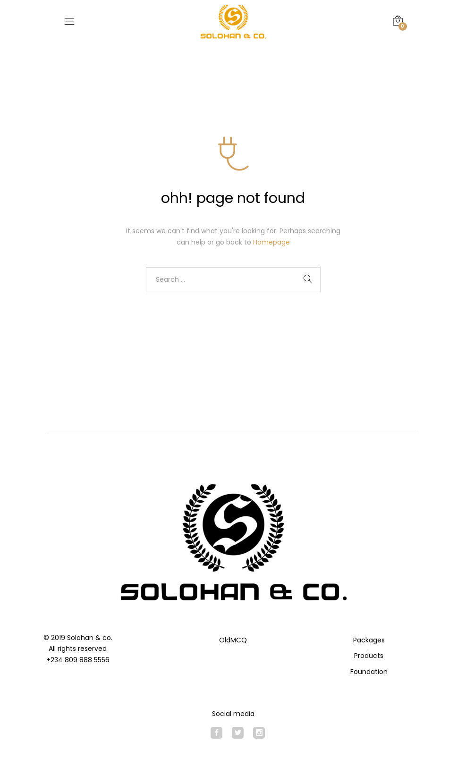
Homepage (271, 242)
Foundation (369, 671)
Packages (369, 640)
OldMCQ (233, 640)
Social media (233, 713)
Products (368, 655)
